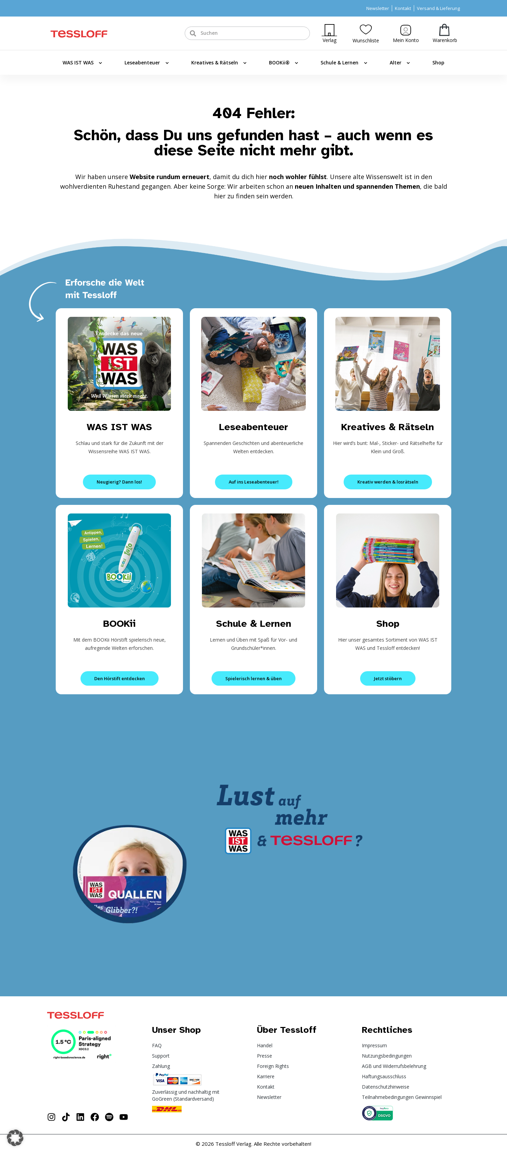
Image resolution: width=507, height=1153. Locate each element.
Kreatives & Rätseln (219, 63)
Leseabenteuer (147, 63)
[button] (15, 1138)
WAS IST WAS (82, 63)
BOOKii (119, 623)
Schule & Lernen (344, 63)
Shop (438, 62)
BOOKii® (283, 63)
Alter (400, 63)
